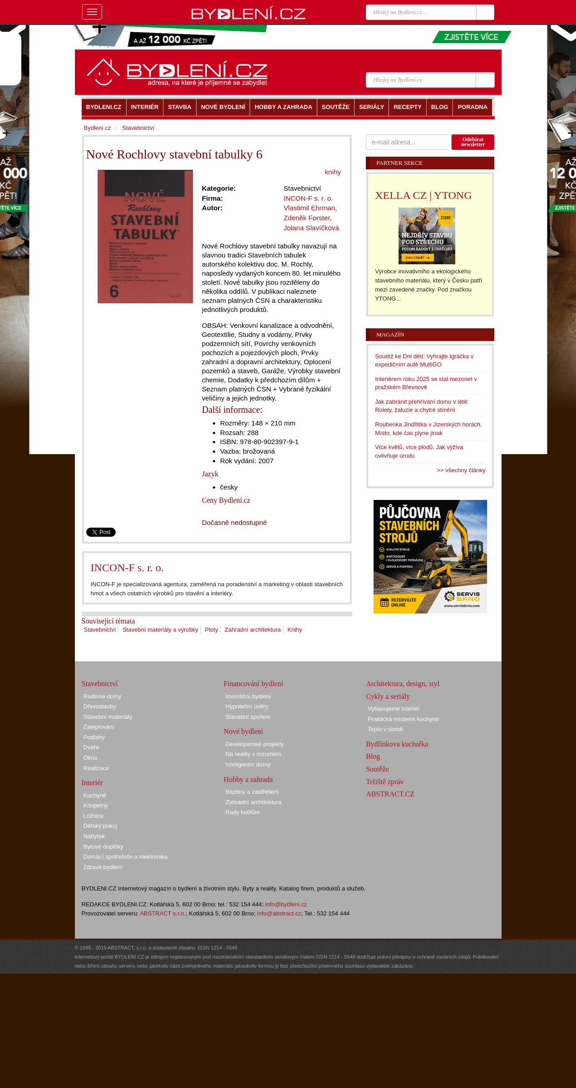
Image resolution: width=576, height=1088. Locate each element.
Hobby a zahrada (248, 779)
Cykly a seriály (388, 696)
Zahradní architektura (253, 629)
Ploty (211, 629)
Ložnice (94, 815)
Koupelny (96, 805)
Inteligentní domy (248, 764)
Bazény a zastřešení (252, 791)
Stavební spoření (248, 716)
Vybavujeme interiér (393, 708)
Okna (91, 757)
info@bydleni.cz (286, 904)
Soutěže (377, 769)
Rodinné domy (103, 696)
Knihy (294, 629)
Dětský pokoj (100, 825)
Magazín (390, 334)
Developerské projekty (255, 744)
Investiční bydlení (248, 696)
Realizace (96, 768)
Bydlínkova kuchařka (397, 744)
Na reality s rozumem (253, 754)
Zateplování (99, 726)
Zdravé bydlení (103, 867)
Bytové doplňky (103, 846)
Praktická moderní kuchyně (403, 719)
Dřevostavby (100, 706)
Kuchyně (95, 795)
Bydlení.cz (97, 127)
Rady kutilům (243, 812)
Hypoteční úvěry (247, 706)
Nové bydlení (243, 731)
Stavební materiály (108, 716)
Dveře (91, 747)
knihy (333, 172)
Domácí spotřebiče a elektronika (126, 856)
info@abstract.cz (279, 913)
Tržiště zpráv (385, 782)
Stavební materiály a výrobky (160, 629)
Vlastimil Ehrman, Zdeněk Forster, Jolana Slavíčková (311, 217)
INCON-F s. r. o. (127, 568)
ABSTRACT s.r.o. (163, 913)
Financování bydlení (253, 683)
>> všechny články (461, 470)
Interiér (92, 782)
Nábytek (94, 836)
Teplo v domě (385, 729)
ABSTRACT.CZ (390, 794)
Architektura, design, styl (402, 683)
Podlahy (94, 737)
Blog (373, 756)
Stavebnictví (100, 629)
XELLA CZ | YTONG (423, 195)
